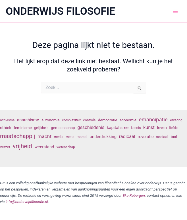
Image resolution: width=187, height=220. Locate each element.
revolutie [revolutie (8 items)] (145, 136)
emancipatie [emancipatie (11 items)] (153, 120)
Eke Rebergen (134, 195)
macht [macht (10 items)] (44, 136)
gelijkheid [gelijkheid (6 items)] (41, 128)
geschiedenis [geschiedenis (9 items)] (90, 127)
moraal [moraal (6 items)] (82, 137)
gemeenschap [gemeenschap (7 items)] (63, 128)
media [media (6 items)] (58, 137)
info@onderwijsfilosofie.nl (27, 202)
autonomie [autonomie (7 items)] (50, 120)
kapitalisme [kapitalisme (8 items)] (117, 127)
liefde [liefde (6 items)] (173, 128)
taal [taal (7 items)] (174, 137)
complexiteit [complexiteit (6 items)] (71, 120)
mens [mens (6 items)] (70, 137)
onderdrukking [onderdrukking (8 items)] (103, 136)
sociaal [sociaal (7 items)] (162, 137)
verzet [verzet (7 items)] (5, 147)
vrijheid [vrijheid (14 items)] (22, 146)
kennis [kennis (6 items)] (136, 128)
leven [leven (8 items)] (162, 127)
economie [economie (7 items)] (128, 120)
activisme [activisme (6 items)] (7, 120)
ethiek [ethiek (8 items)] (5, 127)
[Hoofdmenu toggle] (175, 11)
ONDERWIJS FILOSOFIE (60, 11)
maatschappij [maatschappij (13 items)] (17, 136)
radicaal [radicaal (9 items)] (127, 136)
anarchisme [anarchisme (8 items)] (28, 119)
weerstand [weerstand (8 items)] (44, 146)
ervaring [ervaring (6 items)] (176, 120)
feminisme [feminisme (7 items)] (23, 128)
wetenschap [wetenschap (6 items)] (66, 147)
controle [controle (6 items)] (89, 120)
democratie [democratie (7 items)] (107, 120)
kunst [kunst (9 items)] (149, 127)
